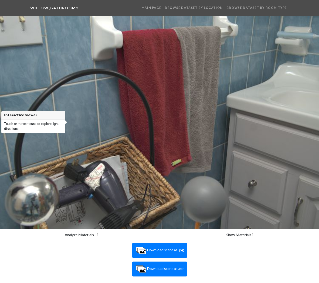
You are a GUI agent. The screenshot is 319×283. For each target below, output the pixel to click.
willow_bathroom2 (54, 8)
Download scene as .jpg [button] (159, 250)
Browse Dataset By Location (194, 8)
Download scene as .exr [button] (159, 269)
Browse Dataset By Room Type (257, 8)
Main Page (151, 8)
